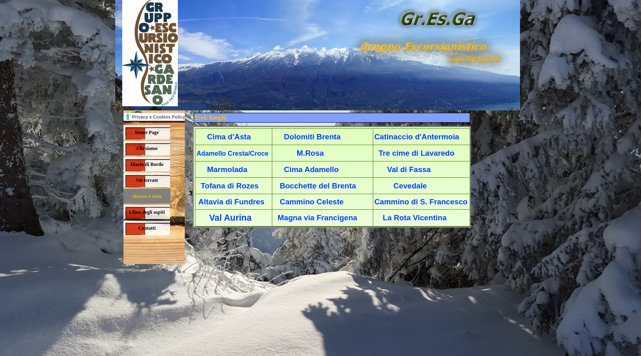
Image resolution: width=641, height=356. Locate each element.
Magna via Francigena (317, 217)
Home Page (147, 132)
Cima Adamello (311, 169)
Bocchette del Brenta (318, 185)
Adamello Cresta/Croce (233, 153)
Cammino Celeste (312, 201)
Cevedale (410, 185)
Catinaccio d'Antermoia (416, 136)
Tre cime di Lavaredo (417, 153)
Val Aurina (230, 218)
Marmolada (227, 169)
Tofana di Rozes (230, 185)
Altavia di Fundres (231, 201)
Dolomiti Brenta (312, 136)
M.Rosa (310, 153)
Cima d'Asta (229, 136)
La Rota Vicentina (414, 217)
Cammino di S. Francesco (421, 201)
